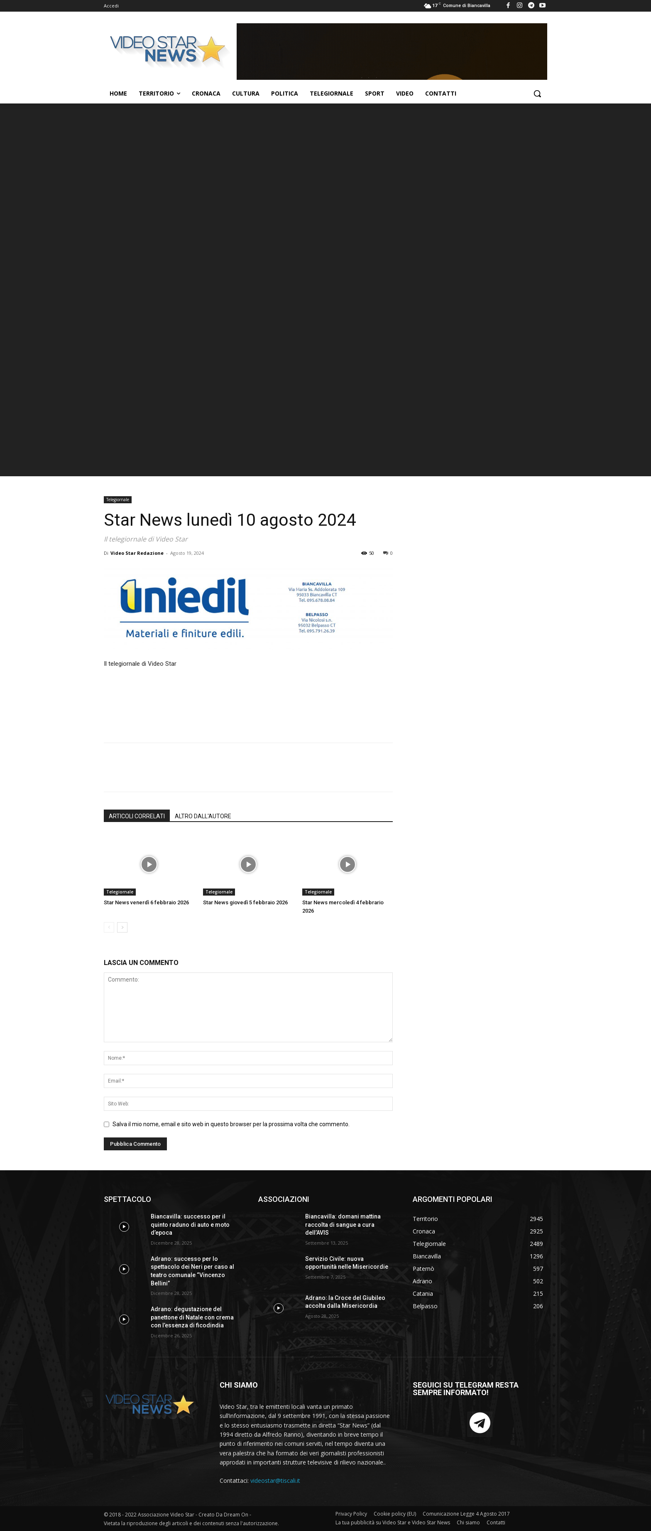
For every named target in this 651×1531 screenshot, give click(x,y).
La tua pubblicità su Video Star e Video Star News (392, 1522)
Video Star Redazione (137, 553)
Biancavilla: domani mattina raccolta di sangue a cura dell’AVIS (343, 1224)
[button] (537, 93)
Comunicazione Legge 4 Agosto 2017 (466, 1513)
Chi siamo (468, 1522)
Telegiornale (117, 499)
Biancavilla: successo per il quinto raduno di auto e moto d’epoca (190, 1224)
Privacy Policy (351, 1513)
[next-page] (122, 927)
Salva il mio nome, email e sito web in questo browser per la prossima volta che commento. (231, 1124)
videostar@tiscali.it (275, 1480)
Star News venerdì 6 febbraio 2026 (146, 902)
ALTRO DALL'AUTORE (203, 816)
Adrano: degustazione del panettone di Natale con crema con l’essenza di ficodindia (192, 1317)
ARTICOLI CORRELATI (137, 816)
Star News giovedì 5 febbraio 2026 (245, 902)
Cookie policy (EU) (395, 1513)
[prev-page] (109, 927)
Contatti (496, 1522)
